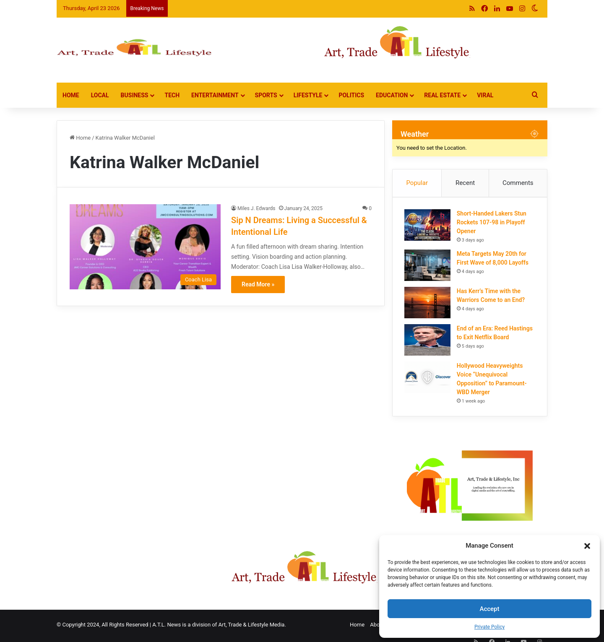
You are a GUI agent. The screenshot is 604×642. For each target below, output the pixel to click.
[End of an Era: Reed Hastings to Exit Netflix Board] (428, 340)
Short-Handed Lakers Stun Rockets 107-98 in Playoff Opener (492, 223)
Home (70, 95)
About (377, 627)
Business (134, 95)
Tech (172, 95)
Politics (351, 95)
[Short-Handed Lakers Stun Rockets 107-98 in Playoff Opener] (428, 226)
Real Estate (442, 95)
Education (392, 95)
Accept (489, 609)
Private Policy (489, 627)
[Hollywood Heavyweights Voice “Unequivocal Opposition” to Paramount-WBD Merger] (428, 378)
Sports (266, 95)
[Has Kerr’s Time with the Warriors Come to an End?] (428, 303)
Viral (485, 95)
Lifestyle (308, 95)
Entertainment (214, 95)
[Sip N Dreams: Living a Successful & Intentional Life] (145, 246)
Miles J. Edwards (256, 208)
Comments (518, 183)
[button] (587, 546)
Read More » (258, 284)
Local (100, 95)
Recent (465, 183)
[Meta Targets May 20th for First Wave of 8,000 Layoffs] (428, 266)
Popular (417, 183)
